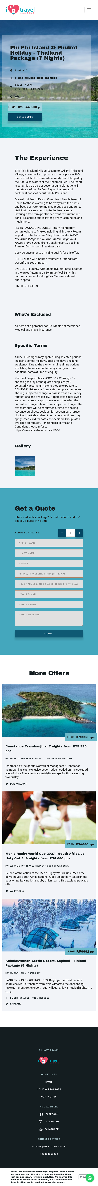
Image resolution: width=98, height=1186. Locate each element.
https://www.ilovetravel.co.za (33, 430)
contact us (49, 1096)
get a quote (25, 117)
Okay (83, 1177)
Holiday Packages (49, 1089)
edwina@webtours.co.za (49, 1146)
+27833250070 (49, 1154)
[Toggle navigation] (88, 10)
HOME (49, 1082)
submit (49, 633)
